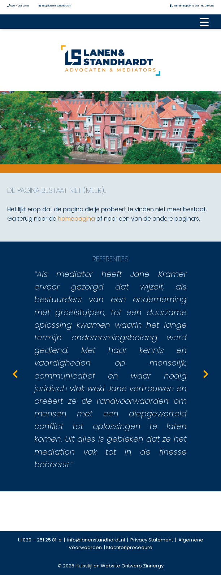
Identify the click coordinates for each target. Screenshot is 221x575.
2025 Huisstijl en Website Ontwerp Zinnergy (113, 565)
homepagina (76, 218)
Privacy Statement (152, 539)
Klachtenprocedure (129, 547)
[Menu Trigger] (204, 22)
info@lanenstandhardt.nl (54, 5)
